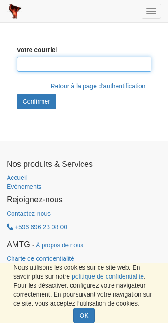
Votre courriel (37, 49)
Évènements (24, 186)
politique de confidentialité (108, 276)
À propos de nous (59, 245)
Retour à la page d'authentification (97, 86)
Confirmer (36, 101)
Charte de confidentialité (40, 258)
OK (83, 315)
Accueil (17, 177)
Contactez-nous (29, 213)
